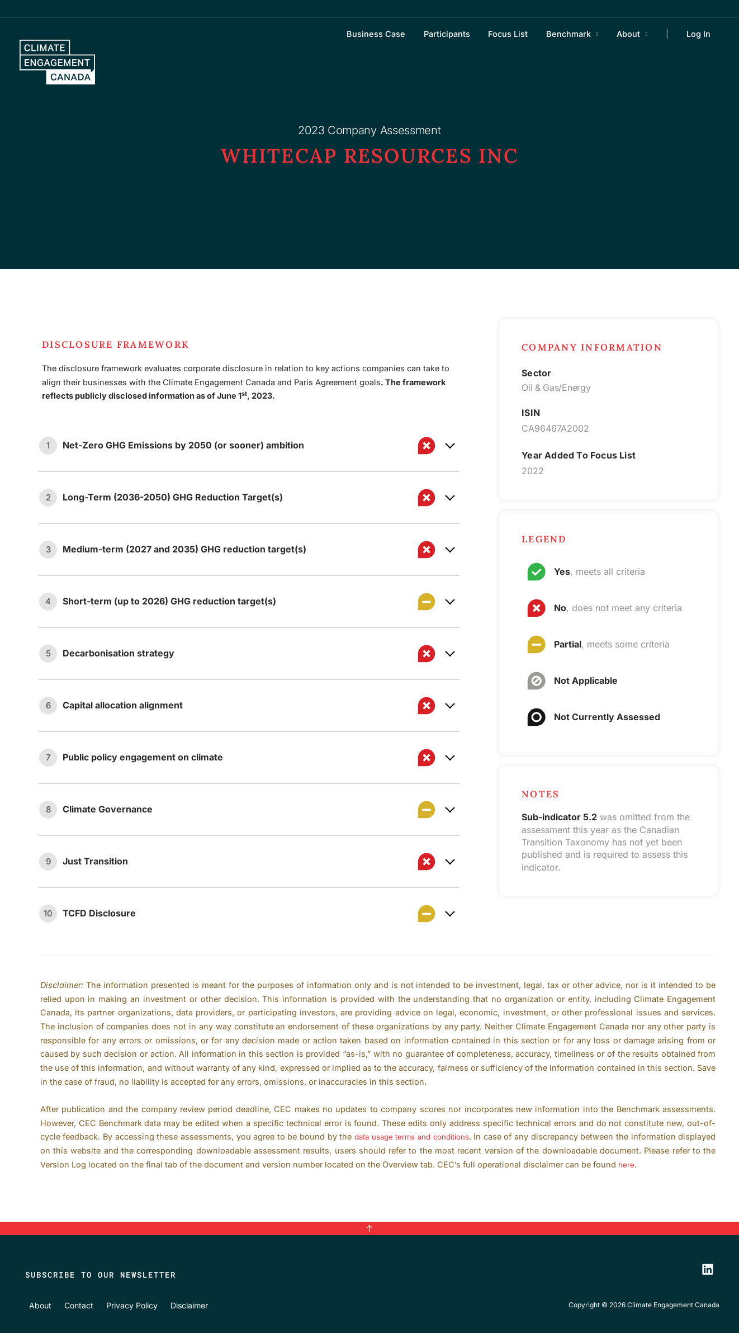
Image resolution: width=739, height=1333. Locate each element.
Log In (699, 34)
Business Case (387, 34)
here (651, 1164)
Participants (456, 34)
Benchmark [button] (573, 34)
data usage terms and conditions (434, 1136)
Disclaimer (178, 1305)
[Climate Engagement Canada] (57, 60)
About (37, 1305)
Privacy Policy (122, 1305)
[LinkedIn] (708, 1269)
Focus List (515, 34)
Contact (72, 1305)
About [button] (631, 34)
